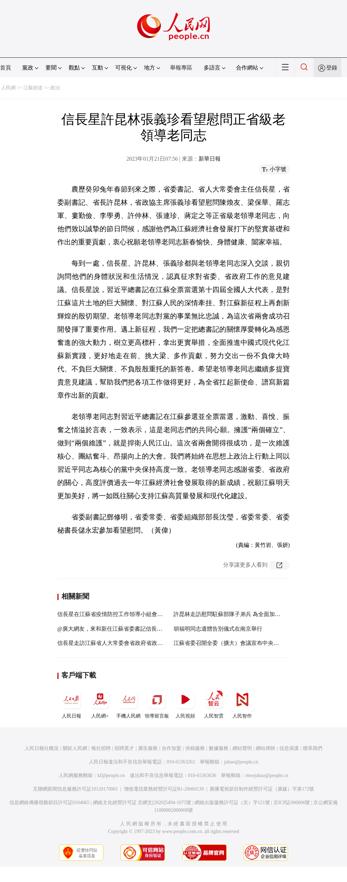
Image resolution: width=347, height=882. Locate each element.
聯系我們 (312, 748)
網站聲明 (242, 748)
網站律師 (265, 748)
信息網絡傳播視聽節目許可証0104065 (49, 802)
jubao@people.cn (241, 761)
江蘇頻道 (33, 87)
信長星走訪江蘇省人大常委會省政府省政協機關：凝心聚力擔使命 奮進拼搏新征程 (158, 643)
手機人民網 (128, 703)
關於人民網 (75, 748)
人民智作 (242, 703)
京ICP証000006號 (291, 802)
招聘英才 (124, 748)
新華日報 (209, 159)
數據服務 (218, 748)
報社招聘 (101, 748)
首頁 (5, 68)
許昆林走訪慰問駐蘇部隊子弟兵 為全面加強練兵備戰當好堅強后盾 (255, 614)
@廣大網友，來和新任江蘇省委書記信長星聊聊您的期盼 (126, 629)
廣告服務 (148, 748)
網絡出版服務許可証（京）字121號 (232, 802)
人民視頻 (185, 703)
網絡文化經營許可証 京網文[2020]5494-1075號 (142, 802)
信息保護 (289, 748)
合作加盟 (171, 748)
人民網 (8, 87)
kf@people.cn (111, 775)
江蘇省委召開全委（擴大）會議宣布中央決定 (229, 643)
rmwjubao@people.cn (266, 775)
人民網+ (100, 703)
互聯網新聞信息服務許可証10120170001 (75, 789)
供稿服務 (195, 748)
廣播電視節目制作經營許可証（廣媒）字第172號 (262, 789)
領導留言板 (157, 703)
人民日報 (71, 703)
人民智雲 (214, 703)
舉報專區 (181, 68)
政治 (55, 87)
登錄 (331, 68)
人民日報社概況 (42, 748)
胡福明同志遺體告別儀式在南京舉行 (218, 629)
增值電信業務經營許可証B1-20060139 (164, 789)
